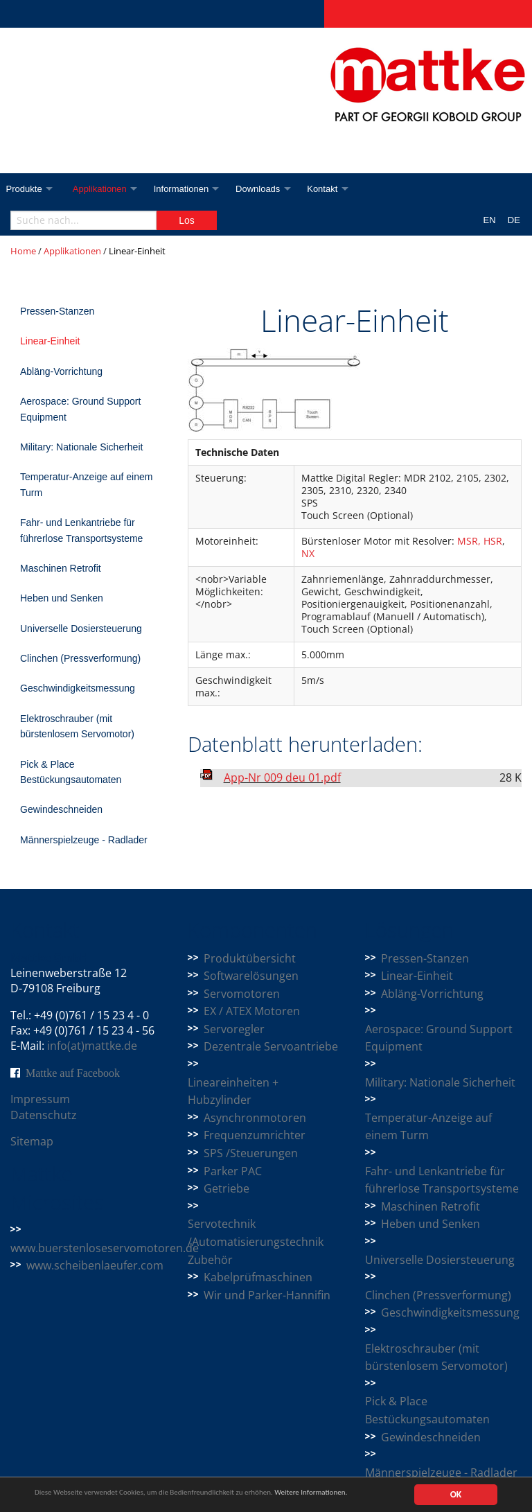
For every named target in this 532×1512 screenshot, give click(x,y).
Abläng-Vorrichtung (61, 371)
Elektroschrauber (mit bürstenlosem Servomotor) (77, 726)
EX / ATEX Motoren (252, 1011)
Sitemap (31, 1141)
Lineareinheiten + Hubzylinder (233, 1091)
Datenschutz (43, 1115)
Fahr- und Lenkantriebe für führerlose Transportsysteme (81, 530)
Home (23, 251)
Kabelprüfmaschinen (258, 1277)
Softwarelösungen (251, 975)
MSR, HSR (479, 540)
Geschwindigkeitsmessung (77, 688)
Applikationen (104, 189)
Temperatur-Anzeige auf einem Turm (86, 484)
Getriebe (226, 1188)
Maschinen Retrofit (60, 568)
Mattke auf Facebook (73, 1072)
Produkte (24, 189)
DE (514, 220)
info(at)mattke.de (92, 1045)
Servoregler (234, 1029)
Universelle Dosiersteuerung (81, 628)
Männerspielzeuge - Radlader (84, 839)
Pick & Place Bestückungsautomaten (70, 772)
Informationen (188, 189)
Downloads (268, 189)
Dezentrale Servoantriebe (271, 1046)
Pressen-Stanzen (57, 311)
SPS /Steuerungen (251, 1153)
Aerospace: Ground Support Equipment (80, 409)
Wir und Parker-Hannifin (267, 1295)
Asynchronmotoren (255, 1117)
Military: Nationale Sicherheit (81, 446)
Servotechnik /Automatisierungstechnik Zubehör (255, 1241)
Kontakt (336, 189)
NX (307, 553)
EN (490, 220)
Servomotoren (242, 993)
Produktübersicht (250, 958)
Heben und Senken (61, 598)
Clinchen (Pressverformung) (80, 658)
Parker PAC (233, 1171)
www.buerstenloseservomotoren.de (104, 1248)
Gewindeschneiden (61, 809)
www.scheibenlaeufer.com (94, 1265)
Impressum (40, 1099)
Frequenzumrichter (254, 1135)
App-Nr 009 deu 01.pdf (282, 777)
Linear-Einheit (50, 340)
